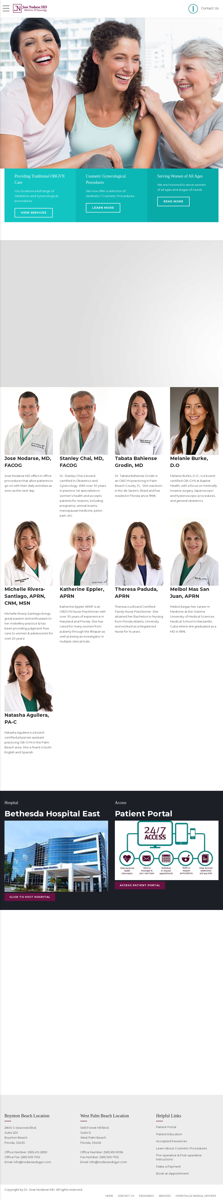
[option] (111, 93)
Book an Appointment (172, 1173)
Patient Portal (166, 1127)
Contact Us (126, 1195)
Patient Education (169, 1134)
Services (165, 1195)
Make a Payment (168, 1166)
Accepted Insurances (171, 1141)
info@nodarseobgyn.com (32, 1162)
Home (109, 1195)
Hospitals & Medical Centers (196, 1195)
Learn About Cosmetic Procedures (181, 1148)
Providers (146, 1195)
